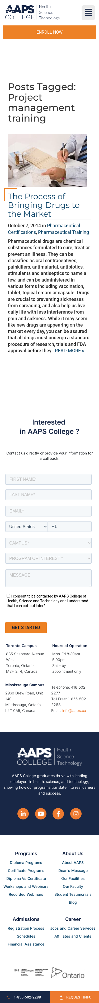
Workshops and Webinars (26, 886)
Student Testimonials (73, 894)
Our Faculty (73, 886)
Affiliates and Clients (72, 936)
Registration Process (26, 928)
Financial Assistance (26, 944)
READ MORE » (69, 350)
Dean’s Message (73, 870)
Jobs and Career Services (73, 928)
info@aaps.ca (74, 710)
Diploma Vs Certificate (26, 878)
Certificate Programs (26, 870)
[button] (88, 12)
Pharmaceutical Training (63, 232)
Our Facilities (73, 878)
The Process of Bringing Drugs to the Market (44, 205)
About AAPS (73, 862)
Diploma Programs (26, 862)
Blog (73, 902)
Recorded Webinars (26, 894)
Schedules (26, 936)
